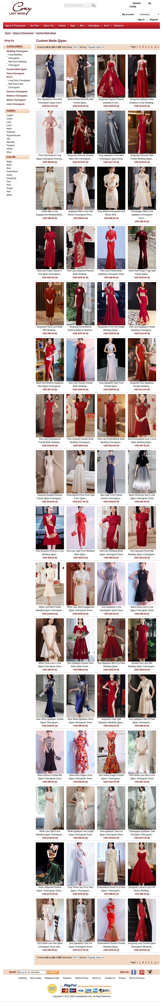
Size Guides (35, 978)
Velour (10, 148)
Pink (9, 181)
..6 (155, 47)
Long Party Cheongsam (19, 80)
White (9, 195)
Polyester (11, 132)
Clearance (119, 25)
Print (9, 185)
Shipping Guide (52, 978)
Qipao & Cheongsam (15, 25)
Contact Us (110, 978)
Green (9, 175)
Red (8, 191)
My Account (128, 14)
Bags (72, 25)
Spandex (11, 142)
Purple (10, 188)
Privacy (122, 978)
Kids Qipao (93, 25)
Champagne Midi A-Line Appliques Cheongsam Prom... (142, 214)
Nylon (9, 128)
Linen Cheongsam (16, 104)
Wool (9, 152)
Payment (67, 978)
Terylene (10, 145)
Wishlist (137, 3)
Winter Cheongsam (16, 100)
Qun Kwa (34, 25)
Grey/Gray (11, 178)
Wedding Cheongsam (17, 51)
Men (82, 25)
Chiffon (10, 115)
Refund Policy (81, 978)
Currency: (145, 14)
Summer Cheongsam (17, 91)
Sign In (141, 19)
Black (9, 165)
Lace (9, 122)
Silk (8, 139)
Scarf (106, 25)
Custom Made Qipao (46, 33)
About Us (96, 978)
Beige (9, 161)
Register (154, 19)
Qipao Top (49, 25)
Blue (9, 168)
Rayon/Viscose (14, 135)
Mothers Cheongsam (17, 96)
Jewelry (62, 25)
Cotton (10, 119)
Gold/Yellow (12, 171)
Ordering (22, 978)
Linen (9, 125)
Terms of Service (136, 978)
